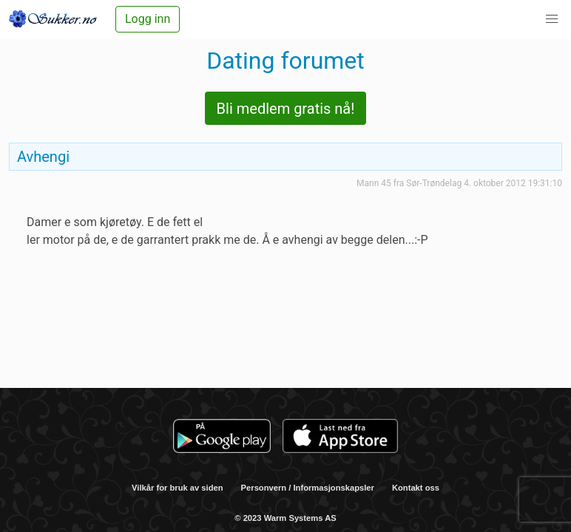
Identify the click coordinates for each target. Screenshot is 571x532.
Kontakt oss (415, 487)
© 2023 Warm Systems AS (285, 518)
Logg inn (147, 19)
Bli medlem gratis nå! (286, 108)
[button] (552, 19)
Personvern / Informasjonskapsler (307, 487)
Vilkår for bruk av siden (177, 487)
